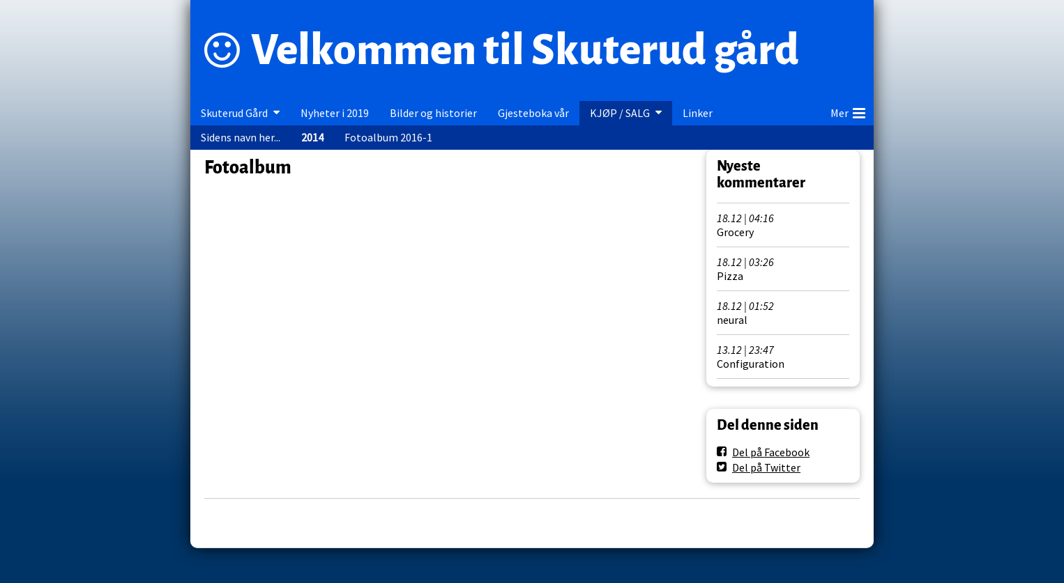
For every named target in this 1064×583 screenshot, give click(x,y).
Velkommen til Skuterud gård (525, 50)
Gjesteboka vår (533, 113)
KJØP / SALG (620, 113)
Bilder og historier (433, 113)
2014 (312, 137)
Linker (698, 113)
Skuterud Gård (234, 113)
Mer (847, 111)
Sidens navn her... (240, 137)
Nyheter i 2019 (335, 113)
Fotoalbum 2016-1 (388, 137)
